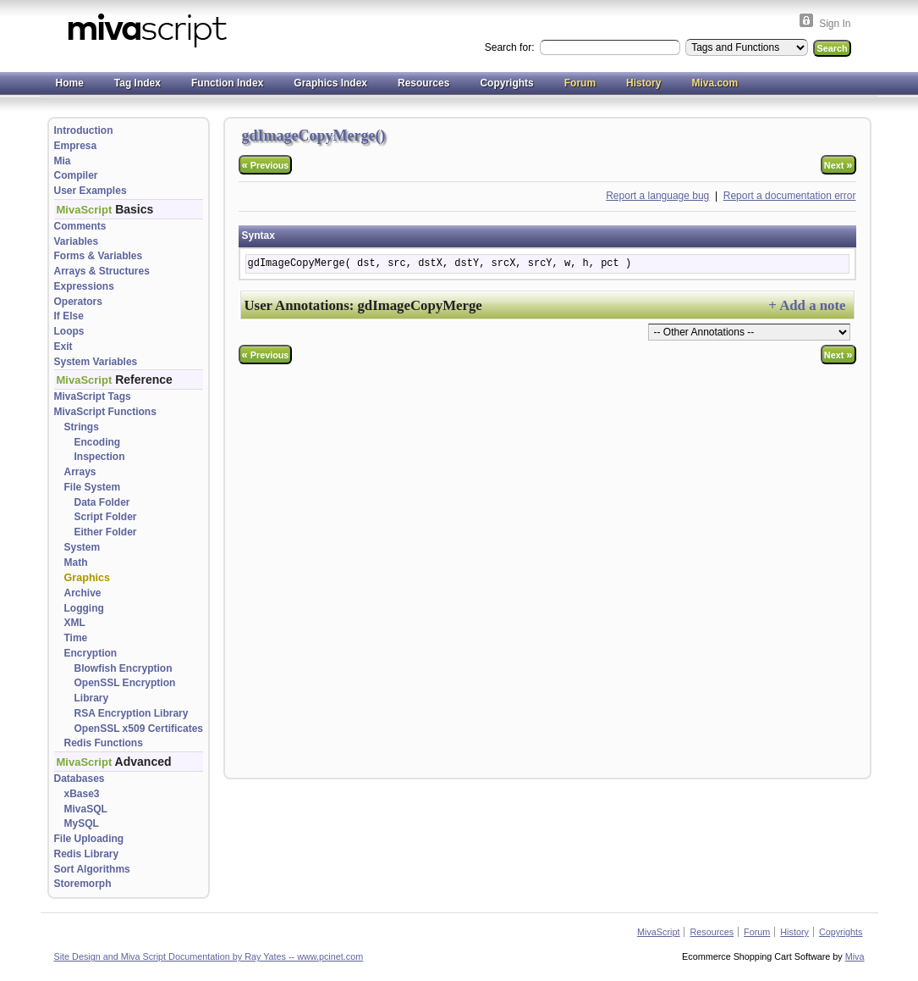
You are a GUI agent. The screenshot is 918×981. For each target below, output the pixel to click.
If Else (69, 316)
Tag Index (137, 83)
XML (74, 623)
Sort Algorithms (92, 869)
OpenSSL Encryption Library (125, 690)
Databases (79, 778)
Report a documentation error (789, 196)
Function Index (227, 83)
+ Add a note (806, 305)
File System (92, 487)
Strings (81, 427)
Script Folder (105, 517)
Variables (76, 241)
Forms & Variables (98, 256)
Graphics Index (330, 83)
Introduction (83, 130)
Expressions (84, 286)
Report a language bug (657, 196)
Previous (265, 164)
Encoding (97, 442)
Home (70, 83)
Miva (855, 956)
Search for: (511, 47)
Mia (62, 161)
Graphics (87, 578)
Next (838, 164)
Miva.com (714, 83)
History (643, 83)
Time (76, 638)
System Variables (96, 362)
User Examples (90, 191)
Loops (69, 331)
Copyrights (506, 83)
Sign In (834, 24)
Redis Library (86, 854)
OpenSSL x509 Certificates (139, 728)
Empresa (75, 146)
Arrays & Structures (102, 271)
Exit (63, 346)
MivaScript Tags (92, 396)
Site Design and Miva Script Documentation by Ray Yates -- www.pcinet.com (209, 956)
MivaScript (658, 932)
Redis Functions (103, 743)
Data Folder (102, 502)
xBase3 (82, 794)
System (82, 547)
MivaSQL (85, 809)
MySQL (81, 823)
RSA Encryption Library (131, 713)
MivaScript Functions (105, 412)
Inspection (99, 457)
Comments (80, 226)
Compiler (76, 175)
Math (76, 562)
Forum (580, 83)
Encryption (91, 653)
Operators (78, 302)
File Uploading (89, 839)
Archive (83, 593)
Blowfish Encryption (123, 668)
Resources (423, 83)
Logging (84, 608)
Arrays (80, 472)
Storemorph (83, 884)
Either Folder (105, 532)
